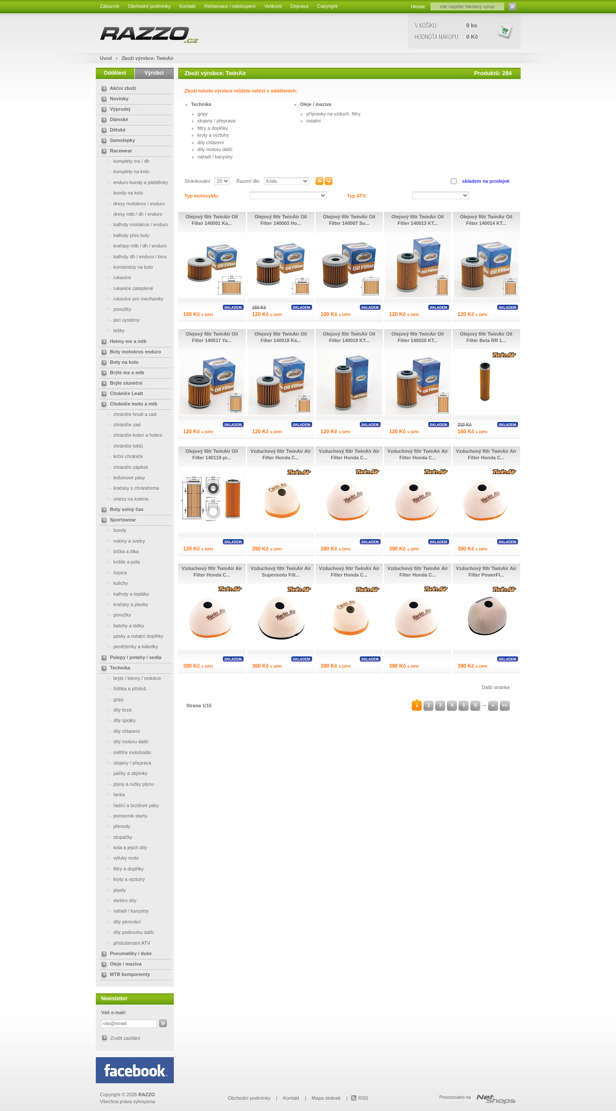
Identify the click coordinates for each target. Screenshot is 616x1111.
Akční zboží (117, 89)
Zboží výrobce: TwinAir (147, 58)
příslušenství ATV (124, 943)
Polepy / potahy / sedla (130, 658)
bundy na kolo (120, 192)
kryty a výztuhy (121, 879)
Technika (114, 669)
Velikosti (273, 6)
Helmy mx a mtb (122, 342)
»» (504, 705)
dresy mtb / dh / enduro (130, 214)
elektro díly (117, 900)
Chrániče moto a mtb (127, 405)
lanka (111, 794)
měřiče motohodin (124, 752)
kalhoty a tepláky (123, 594)
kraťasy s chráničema (128, 488)
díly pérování (119, 921)
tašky (111, 330)
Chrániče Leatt (120, 394)
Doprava (299, 6)
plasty (112, 890)
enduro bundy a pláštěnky (133, 182)
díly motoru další (123, 741)
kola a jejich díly (122, 847)
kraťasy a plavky (123, 604)
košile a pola (119, 561)
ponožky (114, 309)
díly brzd (115, 709)
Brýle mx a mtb (121, 373)
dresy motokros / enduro (131, 203)
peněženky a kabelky (128, 646)
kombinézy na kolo (125, 267)
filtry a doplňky (121, 868)
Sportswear (117, 520)
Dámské (113, 120)
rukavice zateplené (125, 288)
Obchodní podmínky (149, 6)
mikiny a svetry (121, 541)
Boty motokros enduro (129, 352)
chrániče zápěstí (123, 467)
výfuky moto (118, 857)
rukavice (114, 277)
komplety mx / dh (124, 161)
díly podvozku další (126, 932)
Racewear (115, 151)
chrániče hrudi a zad (127, 414)
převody (114, 826)
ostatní (313, 120)
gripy (111, 699)
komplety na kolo (124, 171)
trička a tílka (118, 551)
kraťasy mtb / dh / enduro (132, 245)
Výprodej (114, 110)
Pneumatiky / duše (125, 954)
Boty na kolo (118, 363)
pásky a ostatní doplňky (130, 636)
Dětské (112, 131)
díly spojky (117, 720)
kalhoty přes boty (124, 235)
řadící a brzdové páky (128, 805)
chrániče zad (119, 424)
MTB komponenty (124, 975)
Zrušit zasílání (125, 1038)
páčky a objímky (123, 773)
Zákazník (110, 6)
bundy (112, 530)
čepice (112, 572)
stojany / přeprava (124, 762)
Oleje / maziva (120, 965)
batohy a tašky (121, 625)
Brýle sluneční (120, 384)
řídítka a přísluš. (122, 688)
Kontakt (187, 6)
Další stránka (495, 687)
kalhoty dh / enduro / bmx (132, 256)
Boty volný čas (121, 510)
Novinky (113, 99)
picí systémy (119, 320)
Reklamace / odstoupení (230, 6)
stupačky (115, 837)
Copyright (327, 6)
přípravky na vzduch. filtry (333, 113)
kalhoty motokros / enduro (133, 224)
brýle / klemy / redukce (129, 678)
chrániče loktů (120, 445)
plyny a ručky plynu (126, 784)
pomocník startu (122, 815)
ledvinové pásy (121, 477)
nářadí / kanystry (123, 910)
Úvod (106, 58)
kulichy (113, 583)
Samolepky (116, 141)
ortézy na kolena (123, 498)
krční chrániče (120, 456)
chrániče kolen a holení (130, 435)
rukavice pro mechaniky (131, 298)
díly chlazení (119, 731)
